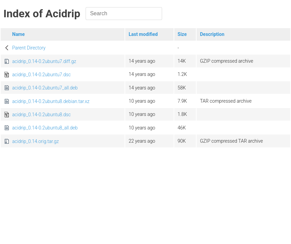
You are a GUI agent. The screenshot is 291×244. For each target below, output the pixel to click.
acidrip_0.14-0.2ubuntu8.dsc (41, 114)
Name (18, 34)
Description (212, 34)
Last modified (143, 34)
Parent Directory (29, 47)
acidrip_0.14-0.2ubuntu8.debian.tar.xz (50, 101)
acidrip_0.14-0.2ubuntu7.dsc (41, 74)
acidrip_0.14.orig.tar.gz (35, 141)
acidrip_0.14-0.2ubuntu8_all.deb (45, 127)
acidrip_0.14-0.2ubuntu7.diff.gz (44, 61)
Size (182, 34)
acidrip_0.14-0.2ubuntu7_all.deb (45, 87)
